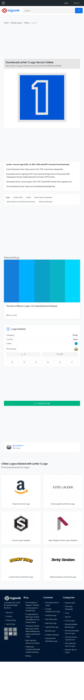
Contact (9, 616)
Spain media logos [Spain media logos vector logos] (45, 202)
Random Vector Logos (71, 651)
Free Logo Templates (69, 607)
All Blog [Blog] (28, 656)
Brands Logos (16, 23)
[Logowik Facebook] (6, 629)
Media (26, 23)
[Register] (77, 3)
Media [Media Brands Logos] (75, 335)
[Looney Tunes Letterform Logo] (21, 564)
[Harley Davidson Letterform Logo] (63, 564)
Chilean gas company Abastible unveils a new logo (33, 649)
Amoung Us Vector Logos (52, 603)
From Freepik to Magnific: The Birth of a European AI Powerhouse (32, 606)
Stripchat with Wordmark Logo (51, 639)
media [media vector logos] (28, 197)
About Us (9, 612)
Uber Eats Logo (51, 623)
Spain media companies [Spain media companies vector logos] (43, 197)
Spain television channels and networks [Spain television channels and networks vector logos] (21, 202)
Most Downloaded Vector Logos (72, 632)
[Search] (48, 10)
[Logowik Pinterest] (6, 634)
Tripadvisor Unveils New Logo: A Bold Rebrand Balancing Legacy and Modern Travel (33, 631)
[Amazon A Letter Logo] (21, 491)
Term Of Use (10, 624)
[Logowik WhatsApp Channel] (6, 638)
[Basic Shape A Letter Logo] (63, 527)
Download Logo (42, 403)
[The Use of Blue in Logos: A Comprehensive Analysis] (42, 289)
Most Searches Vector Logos (70, 644)
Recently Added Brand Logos (71, 625)
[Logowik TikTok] (15, 634)
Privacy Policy (11, 620)
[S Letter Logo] (21, 527)
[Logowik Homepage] (10, 10)
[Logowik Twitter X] (10, 629)
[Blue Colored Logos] (76, 343)
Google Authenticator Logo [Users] (52, 610)
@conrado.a (18, 445)
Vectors (68, 617)
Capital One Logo (51, 627)
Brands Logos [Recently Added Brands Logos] (70, 603)
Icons (67, 613)
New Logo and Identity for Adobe (32, 641)
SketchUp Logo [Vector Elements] (51, 619)
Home (6, 23)
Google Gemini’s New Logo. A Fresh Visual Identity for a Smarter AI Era (32, 618)
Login (66, 3)
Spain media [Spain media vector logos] (18, 197)
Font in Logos (70, 621)
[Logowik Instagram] (15, 629)
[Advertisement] (42, 42)
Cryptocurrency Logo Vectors (71, 638)
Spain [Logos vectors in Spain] (75, 339)
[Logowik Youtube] (11, 634)
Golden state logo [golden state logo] (52, 635)
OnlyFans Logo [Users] (50, 615)
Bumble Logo (50, 631)
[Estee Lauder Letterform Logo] (63, 491)
